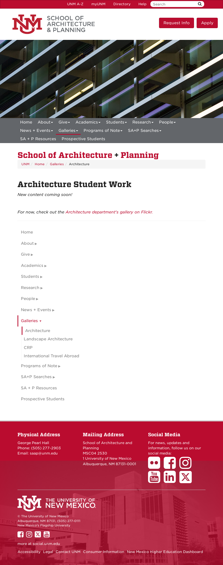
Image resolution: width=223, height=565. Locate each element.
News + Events (36, 131)
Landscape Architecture (48, 339)
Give (64, 123)
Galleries (68, 131)
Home (26, 122)
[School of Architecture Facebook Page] (171, 466)
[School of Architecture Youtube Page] (156, 480)
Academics (88, 123)
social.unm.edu (46, 544)
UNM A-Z (75, 4)
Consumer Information (103, 552)
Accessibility (28, 552)
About (45, 123)
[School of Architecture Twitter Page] (187, 480)
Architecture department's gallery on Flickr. (109, 212)
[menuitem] (26, 122)
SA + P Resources (38, 139)
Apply (207, 23)
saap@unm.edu (44, 453)
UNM (25, 164)
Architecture (37, 330)
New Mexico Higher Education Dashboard (165, 552)
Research (143, 123)
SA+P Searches (144, 131)
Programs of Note (103, 131)
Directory (122, 4)
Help (142, 4)
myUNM (98, 4)
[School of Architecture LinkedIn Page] (171, 480)
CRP (28, 347)
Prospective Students (83, 139)
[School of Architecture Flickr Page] (156, 466)
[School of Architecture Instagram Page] (187, 466)
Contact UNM (68, 552)
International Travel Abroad (51, 356)
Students (116, 123)
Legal (48, 552)
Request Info (176, 23)
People (167, 123)
